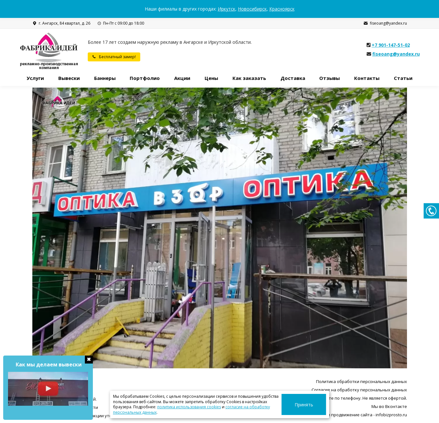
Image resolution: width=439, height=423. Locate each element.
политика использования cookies (169, 407)
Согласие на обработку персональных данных (359, 390)
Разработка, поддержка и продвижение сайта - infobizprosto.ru (342, 415)
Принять (311, 405)
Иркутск (226, 9)
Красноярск (282, 9)
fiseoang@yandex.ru (385, 23)
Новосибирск (252, 9)
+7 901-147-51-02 (391, 45)
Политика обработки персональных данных (361, 381)
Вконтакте (396, 406)
